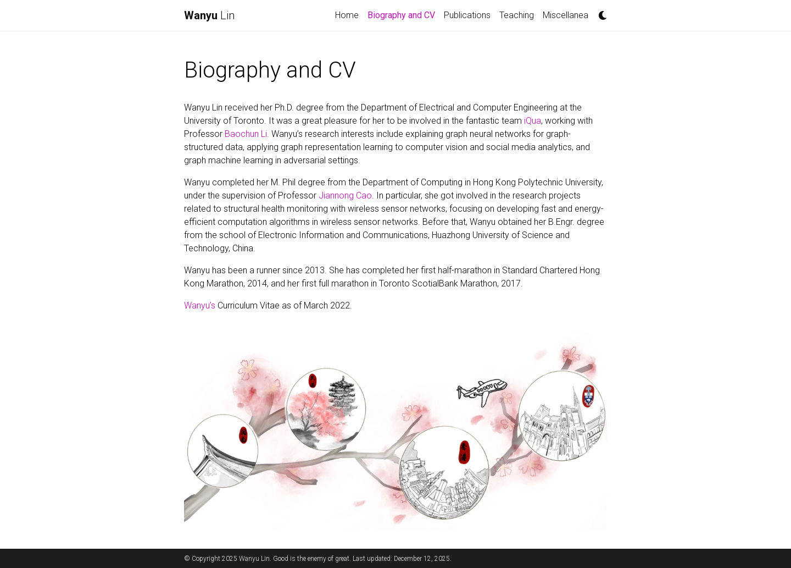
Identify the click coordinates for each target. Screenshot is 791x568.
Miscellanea (565, 15)
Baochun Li (246, 134)
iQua (532, 120)
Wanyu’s (201, 305)
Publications (467, 15)
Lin (209, 15)
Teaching (516, 15)
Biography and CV (403, 14)
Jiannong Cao (345, 195)
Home (347, 15)
